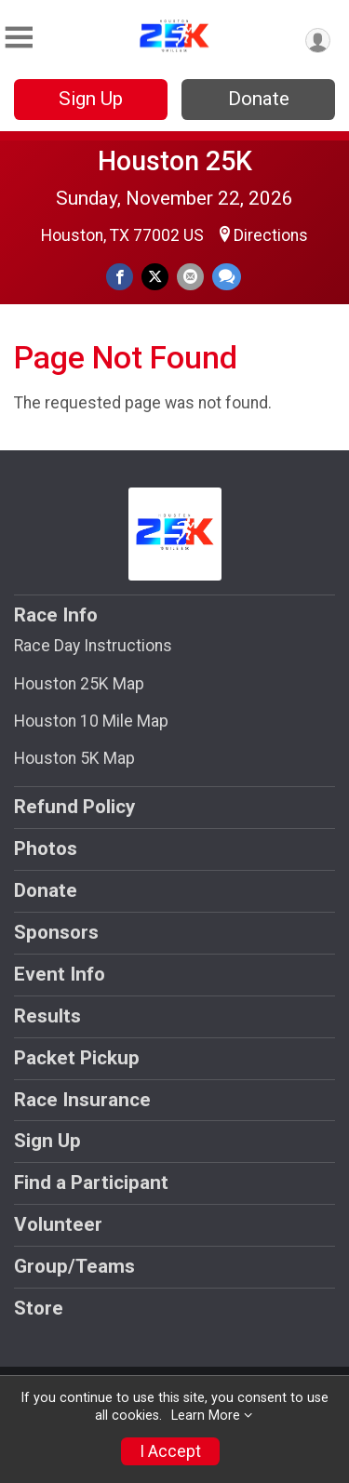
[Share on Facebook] (119, 276)
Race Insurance (82, 1100)
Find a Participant (91, 1182)
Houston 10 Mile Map (91, 721)
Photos (45, 848)
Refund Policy (74, 806)
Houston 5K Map (74, 758)
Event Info (59, 974)
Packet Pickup (77, 1058)
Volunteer (58, 1224)
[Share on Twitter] (154, 276)
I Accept (170, 1451)
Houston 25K (175, 161)
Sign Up (91, 98)
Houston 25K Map (79, 684)
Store (38, 1308)
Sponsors (56, 932)
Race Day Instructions (93, 645)
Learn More (205, 1415)
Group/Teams (74, 1266)
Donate (258, 98)
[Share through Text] (226, 276)
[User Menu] (317, 40)
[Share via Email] (190, 276)
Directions (271, 235)
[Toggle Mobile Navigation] (18, 38)
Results (47, 1016)
